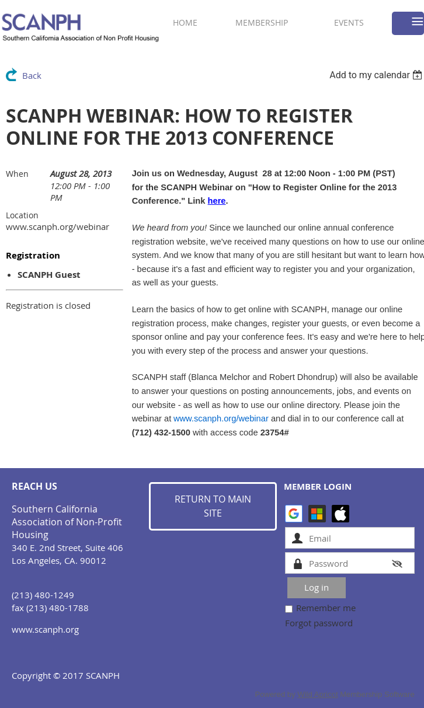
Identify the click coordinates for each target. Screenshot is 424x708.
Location (22, 215)
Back (31, 75)
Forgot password (319, 623)
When (17, 173)
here (217, 200)
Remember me (326, 607)
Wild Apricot (317, 694)
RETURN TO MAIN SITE (213, 506)
